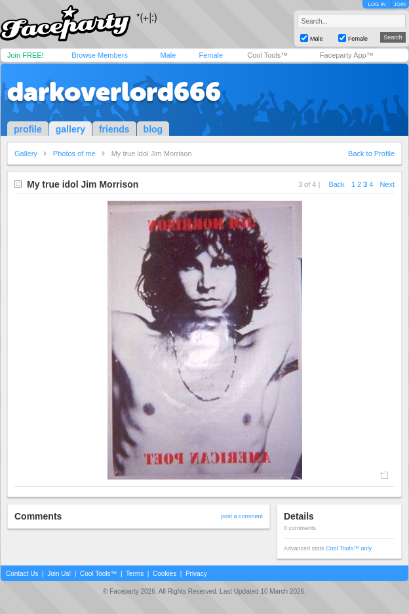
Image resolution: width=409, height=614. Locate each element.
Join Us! (59, 573)
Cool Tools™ (267, 55)
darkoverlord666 (114, 92)
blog (153, 129)
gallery (70, 129)
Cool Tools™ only (349, 548)
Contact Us (22, 573)
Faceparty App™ (347, 55)
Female (211, 55)
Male (168, 55)
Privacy (196, 573)
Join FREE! (25, 55)
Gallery (25, 153)
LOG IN (376, 4)
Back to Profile (371, 153)
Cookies (164, 573)
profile (28, 129)
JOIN (400, 4)
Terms (135, 573)
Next (387, 184)
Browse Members (99, 55)
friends (114, 129)
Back (336, 184)
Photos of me (74, 153)
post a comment (242, 516)
